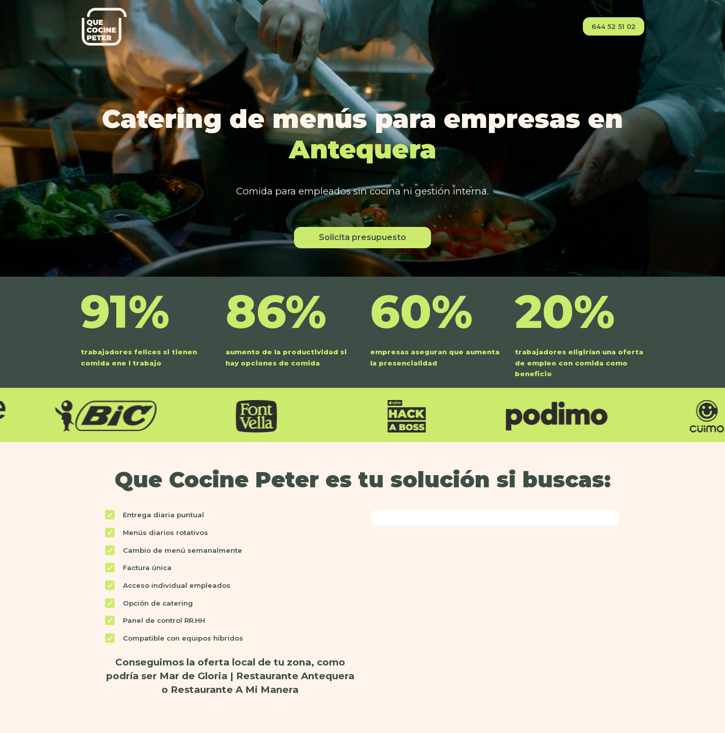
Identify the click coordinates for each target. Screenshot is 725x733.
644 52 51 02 (613, 26)
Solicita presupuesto (362, 237)
